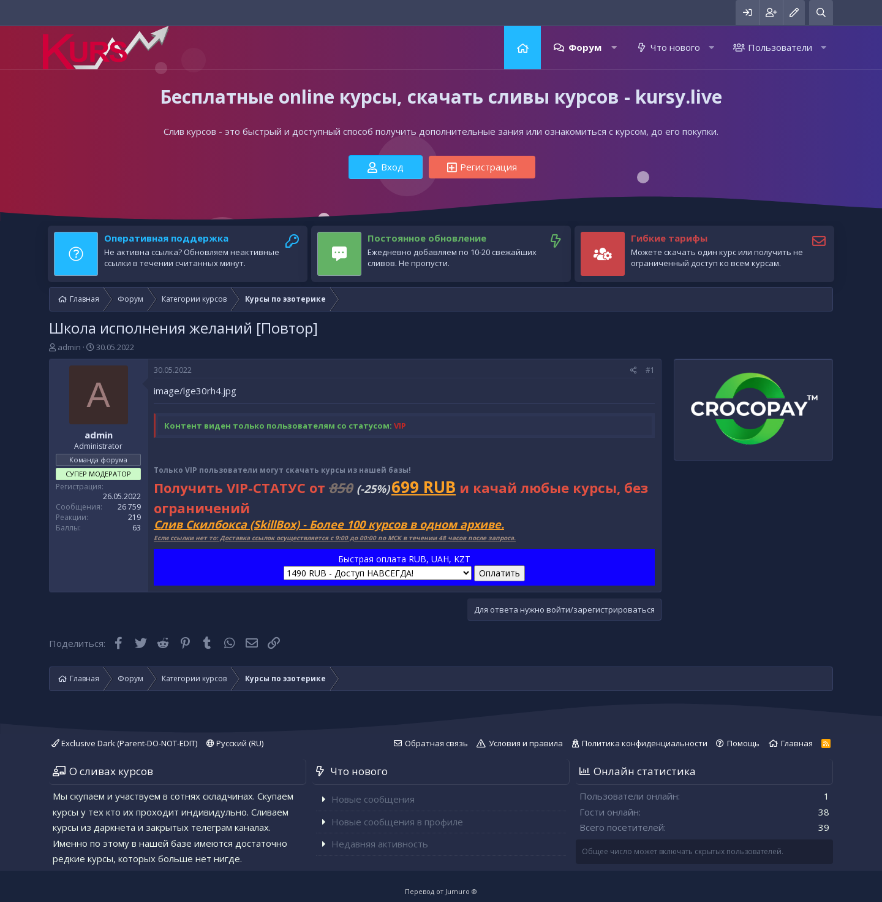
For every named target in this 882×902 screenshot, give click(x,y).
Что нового (675, 47)
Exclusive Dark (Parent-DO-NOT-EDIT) (124, 743)
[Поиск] (821, 12)
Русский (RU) (234, 743)
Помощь (743, 743)
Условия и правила (526, 743)
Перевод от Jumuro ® (441, 891)
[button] (614, 47)
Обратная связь (436, 743)
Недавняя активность (379, 844)
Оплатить (499, 573)
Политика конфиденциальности (644, 743)
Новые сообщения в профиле (397, 822)
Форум (584, 47)
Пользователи (780, 47)
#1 (650, 370)
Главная (522, 47)
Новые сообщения (373, 799)
